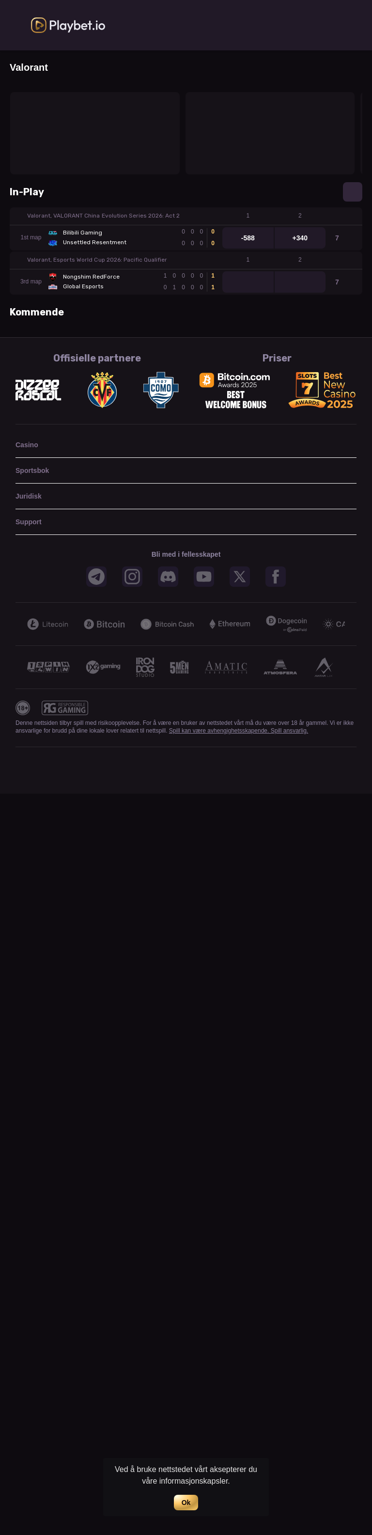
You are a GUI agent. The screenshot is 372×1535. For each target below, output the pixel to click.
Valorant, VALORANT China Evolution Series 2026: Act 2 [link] (103, 215)
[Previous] (21, 624)
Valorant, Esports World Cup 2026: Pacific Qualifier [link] (97, 259)
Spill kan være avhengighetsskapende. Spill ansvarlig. (238, 730)
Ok (186, 1502)
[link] (68, 25)
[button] (186, 216)
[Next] (350, 624)
